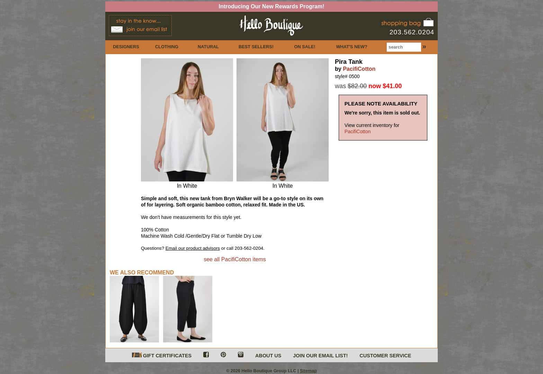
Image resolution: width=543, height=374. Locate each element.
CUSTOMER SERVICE (385, 355)
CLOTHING (166, 46)
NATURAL (208, 46)
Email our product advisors (193, 248)
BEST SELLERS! (256, 46)
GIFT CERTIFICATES (162, 355)
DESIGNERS (126, 46)
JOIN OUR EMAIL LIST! (320, 355)
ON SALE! (304, 46)
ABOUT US (268, 355)
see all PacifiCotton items (235, 259)
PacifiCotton (359, 69)
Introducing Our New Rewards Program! (271, 6)
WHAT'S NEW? (351, 46)
